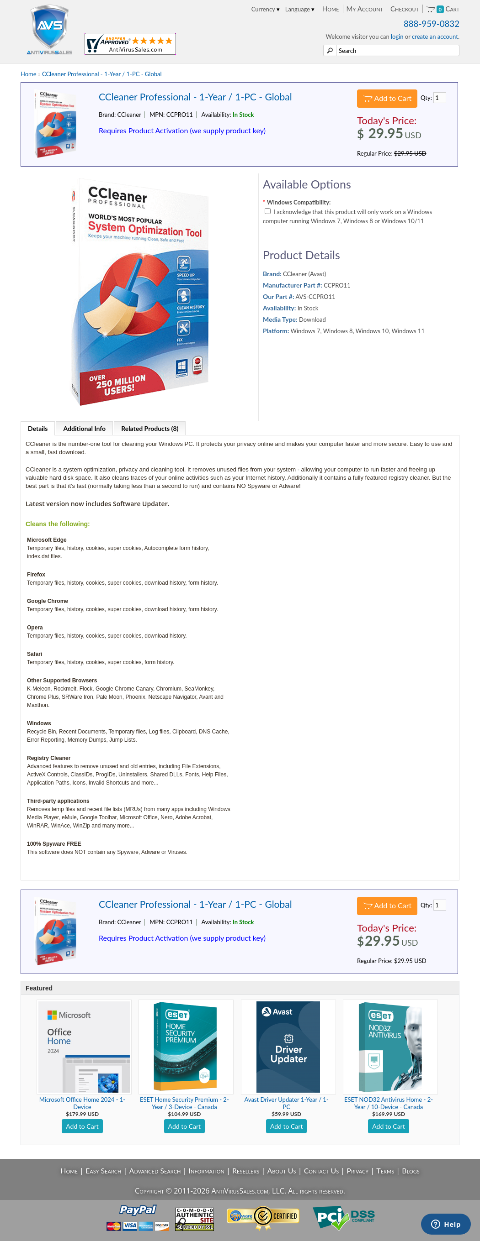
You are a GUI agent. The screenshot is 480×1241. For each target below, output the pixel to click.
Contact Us (321, 1170)
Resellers (245, 1170)
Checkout (404, 9)
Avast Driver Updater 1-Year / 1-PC (287, 1103)
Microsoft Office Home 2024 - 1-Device (82, 1103)
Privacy (357, 1170)
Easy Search (103, 1170)
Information (206, 1170)
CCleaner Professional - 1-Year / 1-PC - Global (102, 74)
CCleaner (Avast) (304, 274)
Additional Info (84, 428)
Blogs (410, 1170)
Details (38, 428)
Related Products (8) (149, 428)
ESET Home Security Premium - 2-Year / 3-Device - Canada (184, 1103)
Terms (385, 1170)
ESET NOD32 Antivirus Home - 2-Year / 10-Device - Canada (388, 1103)
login (397, 36)
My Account (365, 9)
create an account (435, 36)
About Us (281, 1170)
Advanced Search (155, 1170)
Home (330, 9)
